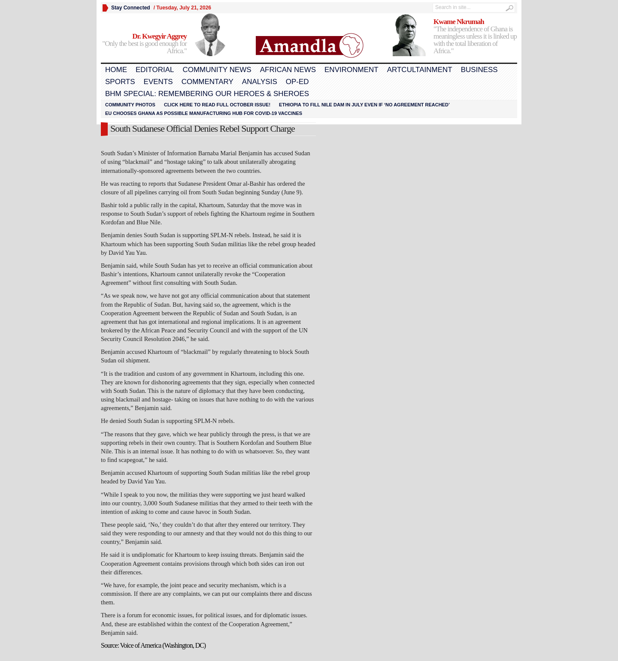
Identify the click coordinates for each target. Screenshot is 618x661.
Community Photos (130, 104)
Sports (120, 82)
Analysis (259, 82)
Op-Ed (297, 82)
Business (479, 70)
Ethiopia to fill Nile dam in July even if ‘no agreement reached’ (364, 104)
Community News (216, 70)
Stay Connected (130, 8)
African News (288, 70)
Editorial (155, 70)
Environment (351, 70)
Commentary (207, 82)
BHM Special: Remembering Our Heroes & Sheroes (207, 94)
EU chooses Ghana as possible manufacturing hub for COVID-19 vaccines (203, 113)
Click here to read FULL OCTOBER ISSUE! (217, 104)
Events (158, 82)
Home (116, 70)
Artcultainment (419, 70)
